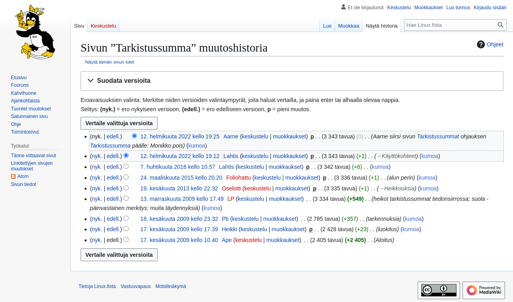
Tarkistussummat (438, 136)
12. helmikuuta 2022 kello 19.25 (180, 136)
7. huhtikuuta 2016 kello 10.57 (177, 167)
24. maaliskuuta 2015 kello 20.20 (181, 177)
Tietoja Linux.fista (97, 286)
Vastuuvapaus (136, 286)
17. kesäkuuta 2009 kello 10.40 (179, 240)
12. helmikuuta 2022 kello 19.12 (180, 156)
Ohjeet (489, 44)
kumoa (196, 145)
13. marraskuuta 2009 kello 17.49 (182, 199)
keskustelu (255, 136)
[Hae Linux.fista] (455, 25)
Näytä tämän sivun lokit (109, 61)
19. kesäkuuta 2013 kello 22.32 (179, 188)
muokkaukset (289, 136)
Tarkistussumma (110, 145)
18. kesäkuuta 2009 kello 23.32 (179, 219)
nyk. (97, 156)
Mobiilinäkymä (171, 286)
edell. (113, 136)
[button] (292, 81)
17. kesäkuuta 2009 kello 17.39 (179, 229)
